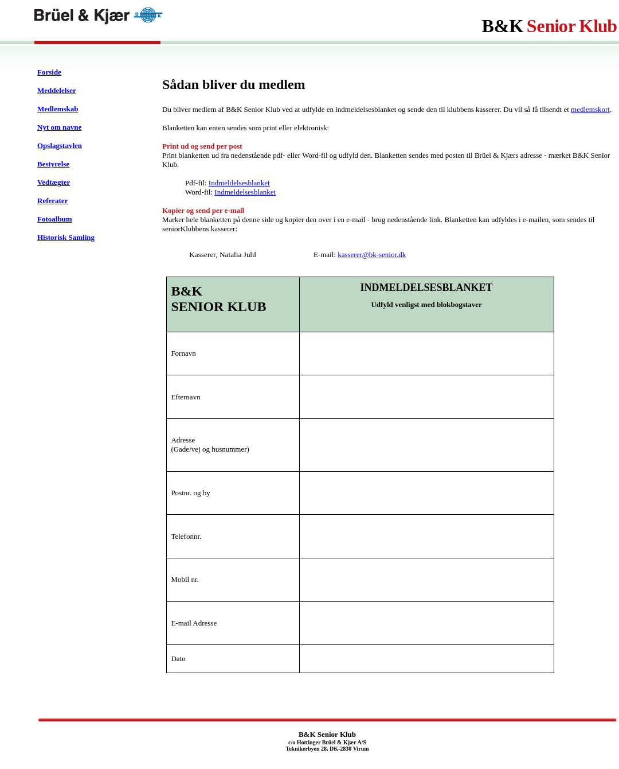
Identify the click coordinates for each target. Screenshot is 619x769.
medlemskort (590, 109)
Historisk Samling (66, 237)
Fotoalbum (54, 219)
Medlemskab (58, 108)
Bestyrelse (53, 164)
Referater (52, 200)
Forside (49, 72)
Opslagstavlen (59, 145)
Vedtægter (53, 182)
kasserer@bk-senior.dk (372, 254)
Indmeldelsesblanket (239, 182)
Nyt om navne (59, 127)
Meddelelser (56, 90)
